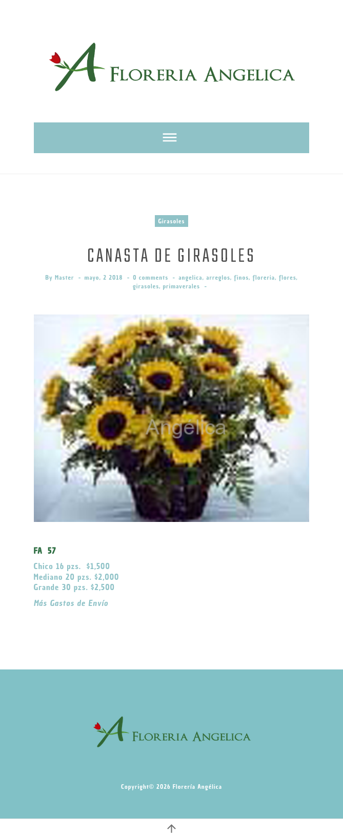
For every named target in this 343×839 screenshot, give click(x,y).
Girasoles (171, 221)
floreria (264, 277)
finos (241, 277)
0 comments (150, 277)
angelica (190, 277)
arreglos (218, 277)
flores (287, 277)
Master (64, 277)
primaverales (181, 286)
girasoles (146, 286)
